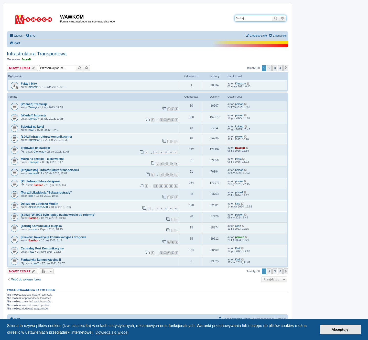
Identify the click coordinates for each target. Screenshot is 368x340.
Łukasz (239, 126)
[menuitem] (30, 36)
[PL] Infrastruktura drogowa (40, 181)
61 (161, 186)
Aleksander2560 (38, 207)
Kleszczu (33, 86)
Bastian (240, 147)
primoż (239, 181)
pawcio (239, 237)
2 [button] (269, 68)
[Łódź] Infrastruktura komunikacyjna (46, 136)
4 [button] (280, 68)
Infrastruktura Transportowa (37, 53)
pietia (238, 158)
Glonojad (38, 151)
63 (171, 186)
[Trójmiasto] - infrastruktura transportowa (50, 170)
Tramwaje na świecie (35, 148)
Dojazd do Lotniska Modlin (39, 204)
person (239, 104)
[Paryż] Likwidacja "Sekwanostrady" (46, 192)
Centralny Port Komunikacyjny (42, 248)
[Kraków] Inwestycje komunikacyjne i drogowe (53, 237)
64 (176, 186)
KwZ (31, 129)
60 (155, 186)
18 (161, 152)
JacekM (27, 59)
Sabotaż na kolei (32, 126)
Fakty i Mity (29, 83)
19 (166, 152)
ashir (238, 225)
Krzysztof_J (35, 139)
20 (171, 152)
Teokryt (32, 107)
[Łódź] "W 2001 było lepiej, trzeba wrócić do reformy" (58, 214)
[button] (285, 68)
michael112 (35, 173)
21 (176, 152)
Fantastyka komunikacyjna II (41, 259)
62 (166, 186)
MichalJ (32, 118)
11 (171, 208)
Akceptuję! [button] (341, 329)
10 (166, 208)
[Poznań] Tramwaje (34, 104)
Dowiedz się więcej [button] (111, 332)
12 (176, 208)
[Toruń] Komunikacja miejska (41, 226)
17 (155, 152)
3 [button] (275, 68)
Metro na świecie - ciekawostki (42, 159)
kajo (30, 195)
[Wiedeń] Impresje (33, 115)
